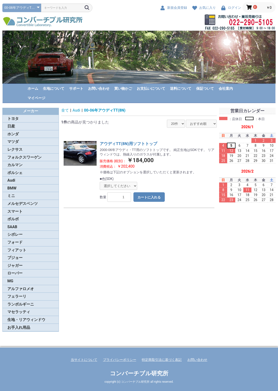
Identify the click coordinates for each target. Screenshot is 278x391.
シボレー (15, 234)
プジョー (15, 257)
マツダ (13, 141)
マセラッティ (18, 312)
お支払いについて (151, 88)
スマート (15, 211)
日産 (11, 126)
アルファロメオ (20, 289)
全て (65, 110)
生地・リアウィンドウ (26, 319)
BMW (11, 188)
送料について (180, 88)
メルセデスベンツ (22, 203)
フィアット (16, 250)
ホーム (33, 88)
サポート (76, 88)
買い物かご (123, 88)
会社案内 (226, 88)
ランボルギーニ (20, 304)
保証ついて (205, 88)
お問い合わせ (98, 88)
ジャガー (15, 265)
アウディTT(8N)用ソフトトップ (128, 143)
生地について (53, 88)
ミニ (11, 195)
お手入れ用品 (18, 327)
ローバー (15, 273)
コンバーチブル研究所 (139, 373)
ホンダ (13, 134)
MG (10, 281)
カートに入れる (149, 197)
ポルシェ (15, 172)
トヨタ (13, 118)
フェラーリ (16, 296)
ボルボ (13, 219)
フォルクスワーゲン (24, 157)
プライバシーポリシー (119, 360)
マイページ (36, 98)
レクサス (15, 149)
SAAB (12, 227)
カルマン (15, 165)
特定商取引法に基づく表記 (162, 360)
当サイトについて (84, 360)
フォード (15, 242)
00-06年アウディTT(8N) (105, 110)
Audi (11, 180)
